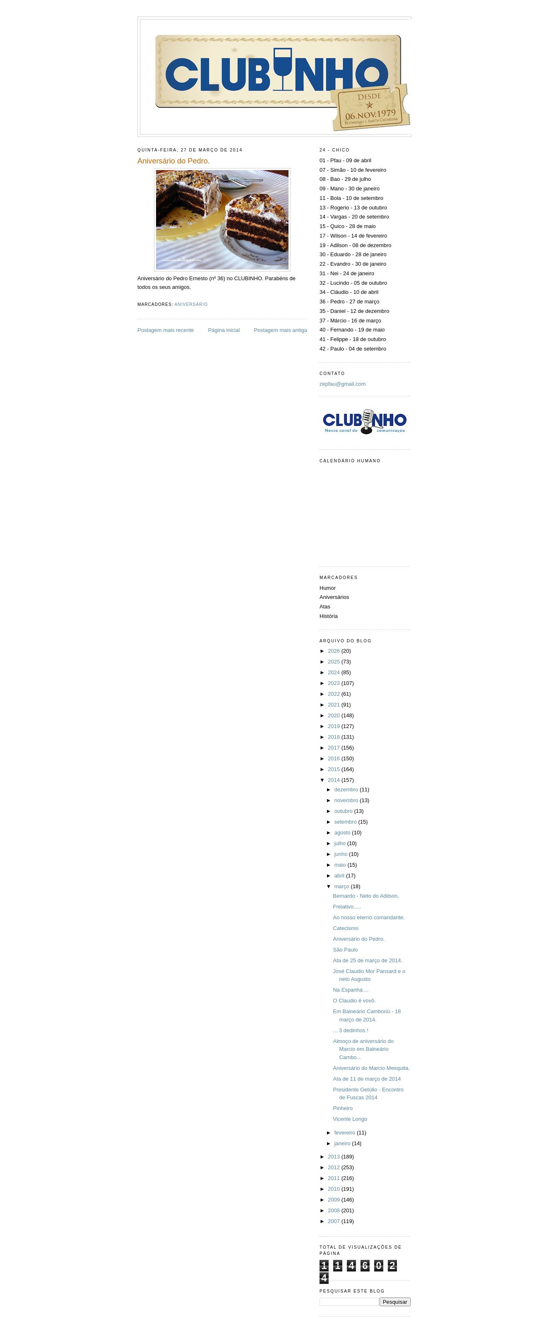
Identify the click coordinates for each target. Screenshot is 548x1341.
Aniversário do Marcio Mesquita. (371, 1068)
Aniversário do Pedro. (359, 939)
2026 (334, 651)
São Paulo (345, 950)
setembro (346, 822)
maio (341, 865)
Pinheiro (343, 1108)
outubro (344, 811)
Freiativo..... (347, 907)
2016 (334, 758)
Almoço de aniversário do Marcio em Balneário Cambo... (363, 1049)
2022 (334, 694)
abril (340, 875)
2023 (334, 683)
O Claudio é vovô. (354, 1000)
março (342, 886)
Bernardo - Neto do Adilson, (366, 896)
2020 (334, 715)
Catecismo (345, 928)
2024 (334, 672)
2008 (334, 1210)
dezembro (347, 789)
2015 (334, 769)
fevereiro (345, 1133)
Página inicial (224, 330)
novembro (347, 800)
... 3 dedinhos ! (350, 1030)
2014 (334, 780)
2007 (334, 1221)
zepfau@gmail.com (342, 384)
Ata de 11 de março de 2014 (367, 1079)
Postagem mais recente (165, 330)
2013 (334, 1157)
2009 (334, 1200)
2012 (334, 1167)
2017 (334, 748)
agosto (343, 832)
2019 (334, 726)
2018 (334, 737)
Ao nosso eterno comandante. (368, 917)
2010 (334, 1189)
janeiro (343, 1143)
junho (341, 854)
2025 (334, 661)
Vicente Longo (350, 1119)
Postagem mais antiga (280, 330)
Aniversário (191, 304)
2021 (334, 705)
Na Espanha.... (350, 990)
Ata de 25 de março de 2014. (367, 960)
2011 (334, 1178)
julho (340, 843)
